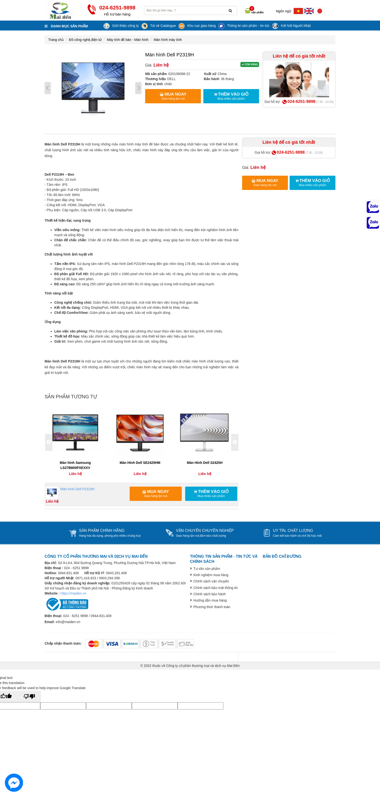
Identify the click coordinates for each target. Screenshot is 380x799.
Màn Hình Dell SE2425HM (141, 463)
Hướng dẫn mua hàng (210, 600)
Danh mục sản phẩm (66, 26)
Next (138, 88)
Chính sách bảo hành (209, 594)
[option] (77, 442)
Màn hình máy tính (168, 40)
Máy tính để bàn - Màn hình (127, 40)
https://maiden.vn (74, 593)
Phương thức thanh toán (211, 607)
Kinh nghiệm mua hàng (210, 575)
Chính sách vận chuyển (211, 581)
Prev (48, 88)
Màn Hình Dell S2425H (206, 463)
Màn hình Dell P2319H (70, 493)
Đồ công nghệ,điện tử (85, 40)
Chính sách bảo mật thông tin (215, 588)
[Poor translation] (29, 696)
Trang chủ (56, 40)
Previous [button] (48, 442)
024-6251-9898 (301, 101)
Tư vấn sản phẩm (206, 569)
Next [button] (234, 442)
